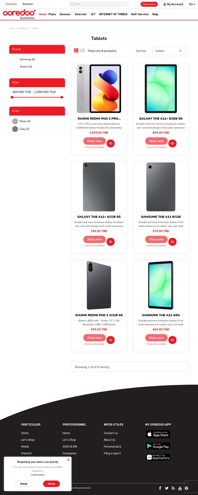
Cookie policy (37, 474)
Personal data (112, 446)
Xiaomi (26, 66)
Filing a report (112, 453)
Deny (23, 483)
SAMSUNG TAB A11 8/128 (161, 217)
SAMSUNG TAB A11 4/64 (161, 315)
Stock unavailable (94, 147)
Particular (11, 4)
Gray (24, 129)
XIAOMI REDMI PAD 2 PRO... (99, 119)
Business (28, 4)
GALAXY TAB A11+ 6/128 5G (99, 217)
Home (25, 433)
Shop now (94, 141)
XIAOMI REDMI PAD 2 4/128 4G (99, 315)
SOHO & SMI (70, 446)
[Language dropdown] (192, 4)
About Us (109, 440)
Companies (70, 453)
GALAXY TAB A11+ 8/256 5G (161, 119)
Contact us (111, 433)
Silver (25, 121)
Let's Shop (27, 440)
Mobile (25, 446)
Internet (26, 453)
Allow (51, 483)
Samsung (27, 59)
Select (169, 51)
